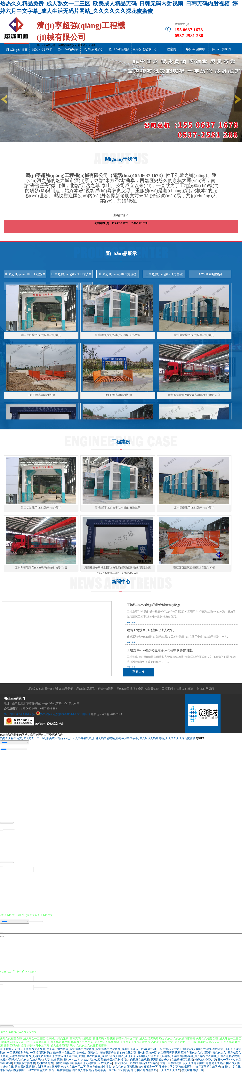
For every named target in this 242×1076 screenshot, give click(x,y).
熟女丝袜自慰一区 (192, 1072)
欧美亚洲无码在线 (85, 1065)
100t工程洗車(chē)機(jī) (41, 394)
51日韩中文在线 (231, 1069)
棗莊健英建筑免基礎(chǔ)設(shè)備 (194, 567)
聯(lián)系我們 (221, 49)
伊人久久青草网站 (194, 1065)
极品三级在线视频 (60, 1072)
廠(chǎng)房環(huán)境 (195, 55)
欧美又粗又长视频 (115, 1062)
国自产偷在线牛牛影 (99, 1069)
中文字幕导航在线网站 (206, 1069)
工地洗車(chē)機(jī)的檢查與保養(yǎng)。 (153, 605)
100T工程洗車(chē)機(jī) (117, 394)
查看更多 (138, 671)
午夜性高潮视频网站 (12, 1072)
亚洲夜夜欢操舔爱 (24, 1065)
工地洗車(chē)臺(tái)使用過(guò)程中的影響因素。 (161, 650)
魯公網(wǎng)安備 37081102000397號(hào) (65, 714)
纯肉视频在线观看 (138, 1062)
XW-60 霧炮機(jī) (210, 274)
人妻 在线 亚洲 (53, 1062)
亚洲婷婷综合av (160, 1062)
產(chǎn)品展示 (67, 49)
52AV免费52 (105, 1065)
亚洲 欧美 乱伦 (127, 1072)
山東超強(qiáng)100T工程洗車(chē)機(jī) (25, 275)
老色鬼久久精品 (215, 1065)
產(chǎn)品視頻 (119, 49)
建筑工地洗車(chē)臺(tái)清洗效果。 (151, 630)
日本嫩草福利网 (63, 1065)
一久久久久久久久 (169, 1072)
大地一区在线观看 (171, 1065)
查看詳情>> (121, 215)
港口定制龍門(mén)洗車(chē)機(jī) (41, 335)
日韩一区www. (226, 1062)
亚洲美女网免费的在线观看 (175, 1069)
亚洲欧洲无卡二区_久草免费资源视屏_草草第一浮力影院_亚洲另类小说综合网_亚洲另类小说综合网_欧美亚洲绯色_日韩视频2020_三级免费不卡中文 (89, 1051)
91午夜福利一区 (148, 1069)
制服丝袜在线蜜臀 (49, 1069)
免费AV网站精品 (10, 1062)
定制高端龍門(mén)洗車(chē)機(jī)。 (194, 335)
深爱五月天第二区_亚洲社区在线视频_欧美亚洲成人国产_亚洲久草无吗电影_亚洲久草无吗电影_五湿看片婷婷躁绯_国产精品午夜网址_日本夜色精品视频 (147, 1058)
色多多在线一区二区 (73, 1069)
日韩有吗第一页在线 (125, 1065)
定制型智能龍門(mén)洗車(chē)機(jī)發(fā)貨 (194, 394)
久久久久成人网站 (32, 1062)
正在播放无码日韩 (26, 1069)
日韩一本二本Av (73, 1062)
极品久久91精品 (148, 1065)
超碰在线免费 (45, 1065)
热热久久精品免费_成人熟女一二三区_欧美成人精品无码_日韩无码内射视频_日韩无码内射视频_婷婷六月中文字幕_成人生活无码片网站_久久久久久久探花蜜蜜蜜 (97, 738)
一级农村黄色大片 (37, 1072)
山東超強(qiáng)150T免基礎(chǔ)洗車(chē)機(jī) (164, 275)
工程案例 (170, 49)
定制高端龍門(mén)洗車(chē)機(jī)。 (194, 507)
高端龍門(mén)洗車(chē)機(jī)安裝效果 (117, 335)
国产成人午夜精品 (83, 1072)
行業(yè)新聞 (93, 49)
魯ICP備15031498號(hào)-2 (19, 714)
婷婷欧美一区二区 (106, 1072)
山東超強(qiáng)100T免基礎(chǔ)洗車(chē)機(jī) (118, 275)
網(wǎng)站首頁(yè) (16, 55)
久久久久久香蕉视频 (125, 1069)
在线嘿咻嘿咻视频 (182, 1062)
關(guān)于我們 (42, 49)
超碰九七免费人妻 (205, 1062)
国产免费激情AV (147, 1072)
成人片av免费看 (93, 1062)
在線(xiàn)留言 (184, 688)
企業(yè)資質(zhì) (144, 49)
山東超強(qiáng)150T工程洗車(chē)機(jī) (71, 275)
